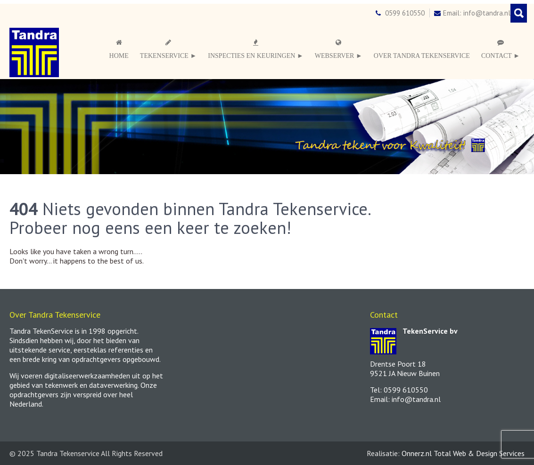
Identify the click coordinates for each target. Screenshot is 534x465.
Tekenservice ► (168, 49)
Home (119, 49)
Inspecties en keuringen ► (255, 49)
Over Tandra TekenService (422, 55)
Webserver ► (338, 49)
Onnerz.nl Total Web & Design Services (463, 453)
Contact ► (500, 49)
